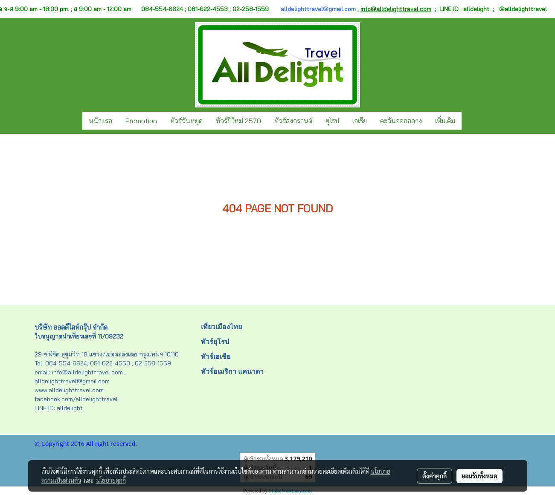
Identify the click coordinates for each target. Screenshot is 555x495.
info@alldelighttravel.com (395, 9)
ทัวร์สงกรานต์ (293, 120)
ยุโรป (332, 120)
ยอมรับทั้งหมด (479, 476)
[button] (469, 120)
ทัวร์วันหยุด (186, 120)
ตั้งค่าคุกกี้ (434, 476)
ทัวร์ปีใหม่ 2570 (238, 120)
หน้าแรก (100, 120)
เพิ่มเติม (445, 120)
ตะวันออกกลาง (401, 120)
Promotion (141, 120)
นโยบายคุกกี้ (111, 480)
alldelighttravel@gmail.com (318, 9)
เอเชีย (359, 120)
